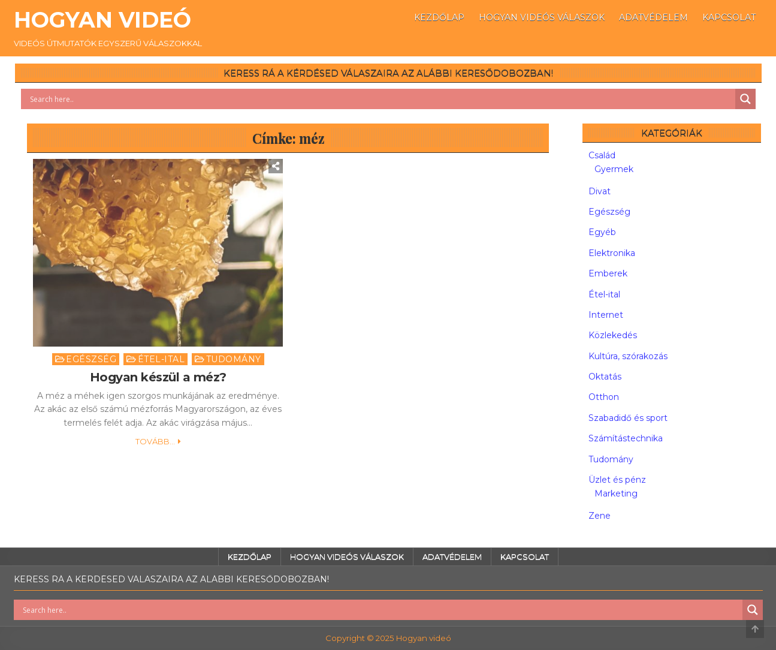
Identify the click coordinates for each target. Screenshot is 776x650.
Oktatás (604, 376)
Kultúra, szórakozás (628, 356)
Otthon (603, 397)
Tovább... (155, 441)
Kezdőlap (439, 17)
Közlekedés (612, 335)
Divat (599, 191)
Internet (605, 314)
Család (601, 155)
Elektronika (611, 253)
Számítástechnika (625, 438)
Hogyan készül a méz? (158, 377)
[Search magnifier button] (745, 99)
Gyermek (613, 169)
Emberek (607, 273)
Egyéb (602, 232)
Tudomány (233, 359)
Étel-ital (161, 359)
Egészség (91, 359)
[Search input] (381, 99)
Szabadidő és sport (628, 418)
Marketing (616, 493)
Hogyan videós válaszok (542, 17)
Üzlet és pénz (617, 479)
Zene (599, 515)
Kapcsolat (729, 17)
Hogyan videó (102, 20)
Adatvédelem (653, 17)
